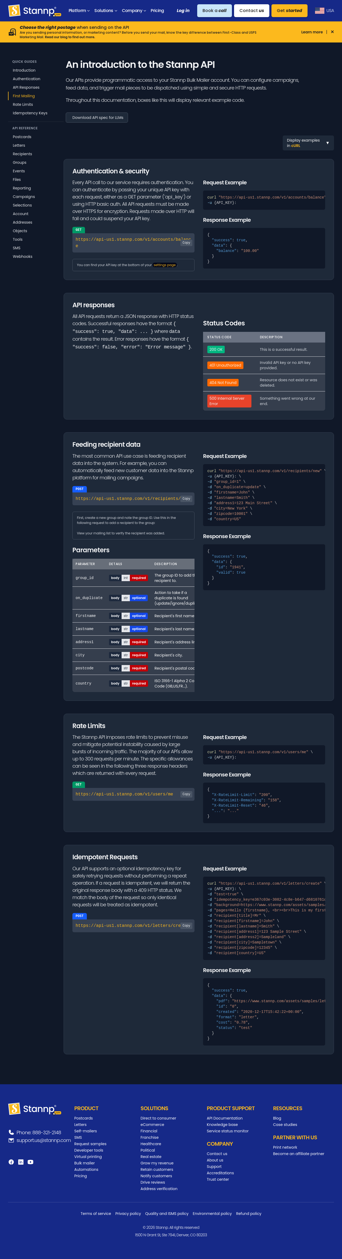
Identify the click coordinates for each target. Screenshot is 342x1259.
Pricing (80, 1176)
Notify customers (156, 1176)
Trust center (218, 1179)
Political (148, 1150)
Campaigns (24, 196)
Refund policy (249, 1213)
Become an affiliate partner (298, 1153)
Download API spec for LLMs (97, 117)
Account (20, 213)
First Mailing (24, 96)
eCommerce (152, 1124)
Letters (19, 145)
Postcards (22, 136)
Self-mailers (85, 1131)
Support (214, 1166)
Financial (149, 1131)
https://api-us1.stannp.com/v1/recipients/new (134, 499)
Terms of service (96, 1213)
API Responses (26, 87)
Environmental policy (212, 1213)
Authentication (26, 78)
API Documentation (225, 1118)
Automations (86, 1169)
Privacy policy (128, 1213)
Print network (285, 1147)
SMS (17, 248)
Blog (277, 1118)
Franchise (150, 1137)
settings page (165, 265)
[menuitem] (80, 10)
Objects (20, 231)
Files (17, 179)
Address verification (159, 1188)
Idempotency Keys (30, 113)
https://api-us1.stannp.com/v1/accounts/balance (134, 242)
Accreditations (220, 1173)
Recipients (22, 154)
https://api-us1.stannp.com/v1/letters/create (134, 926)
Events (19, 171)
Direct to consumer (158, 1118)
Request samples (90, 1144)
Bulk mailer (84, 1163)
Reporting (22, 188)
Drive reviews (153, 1182)
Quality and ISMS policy (167, 1213)
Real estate (151, 1156)
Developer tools (88, 1150)
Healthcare (151, 1144)
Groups (19, 162)
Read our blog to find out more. (70, 37)
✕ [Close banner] (332, 32)
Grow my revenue (157, 1163)
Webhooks (22, 256)
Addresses (22, 222)
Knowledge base (222, 1124)
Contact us (217, 1153)
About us (215, 1160)
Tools (17, 239)
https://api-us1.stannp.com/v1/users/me (134, 794)
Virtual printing (88, 1156)
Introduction (24, 70)
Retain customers (157, 1169)
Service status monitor (227, 1131)
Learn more (312, 32)
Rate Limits (23, 104)
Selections (22, 205)
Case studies (285, 1124)
